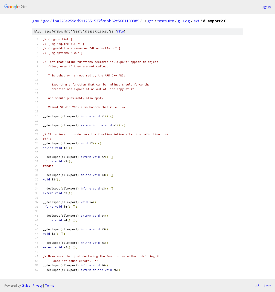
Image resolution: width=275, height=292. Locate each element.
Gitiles (26, 285)
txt (257, 285)
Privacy (38, 285)
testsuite (165, 20)
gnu (35, 20)
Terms (49, 285)
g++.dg (184, 20)
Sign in (266, 7)
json (267, 285)
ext (196, 20)
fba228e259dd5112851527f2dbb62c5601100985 (96, 20)
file (120, 31)
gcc (46, 20)
